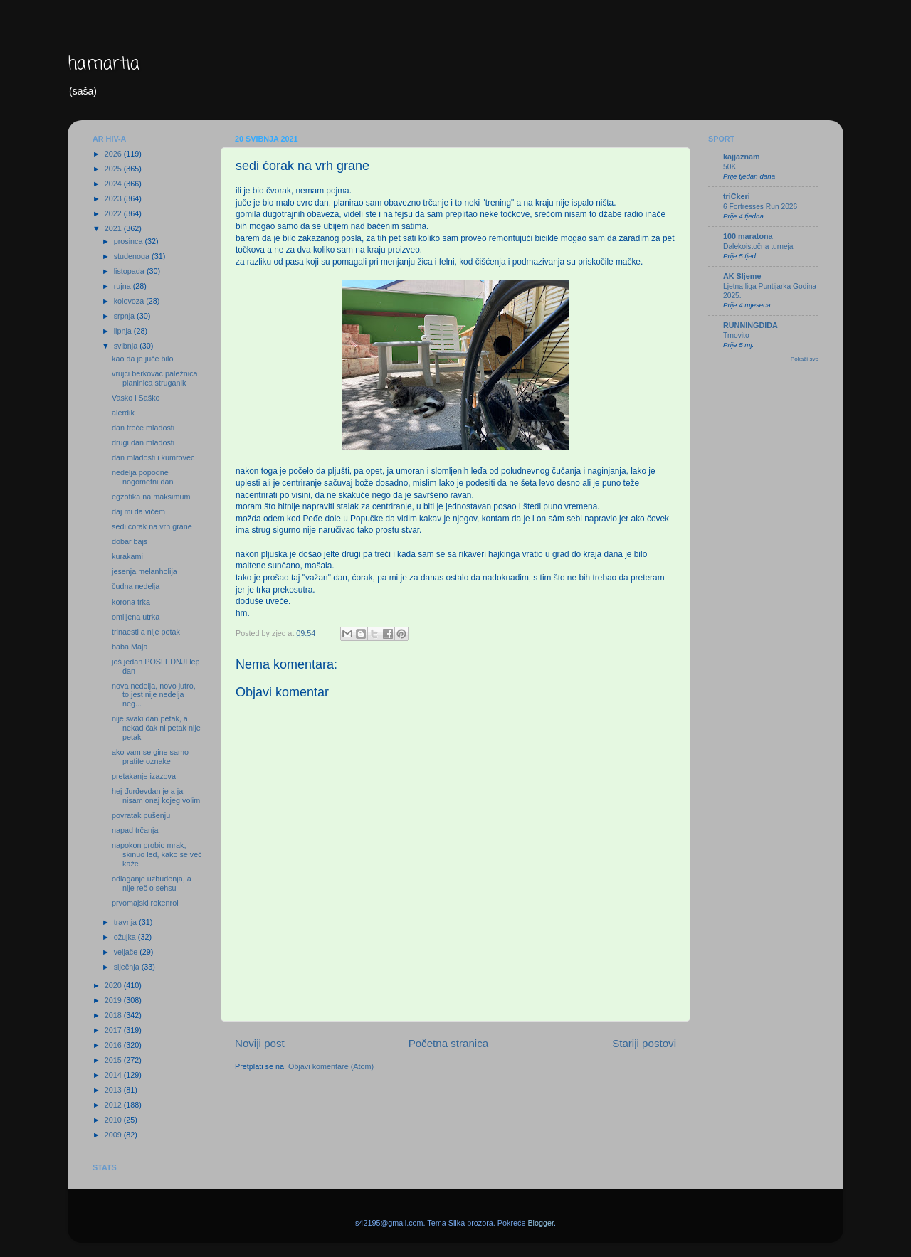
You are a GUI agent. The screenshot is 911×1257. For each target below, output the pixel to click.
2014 (114, 1075)
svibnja (127, 345)
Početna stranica (449, 1043)
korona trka (131, 602)
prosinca (129, 241)
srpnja (125, 316)
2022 (114, 213)
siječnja (128, 966)
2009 (114, 1134)
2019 (114, 1000)
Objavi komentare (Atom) (331, 1066)
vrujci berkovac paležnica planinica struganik (155, 378)
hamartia (103, 64)
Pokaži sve (804, 359)
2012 (114, 1104)
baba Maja (129, 646)
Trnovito (736, 335)
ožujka (126, 937)
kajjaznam (741, 156)
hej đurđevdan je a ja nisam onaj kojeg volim (156, 796)
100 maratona (748, 236)
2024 (114, 183)
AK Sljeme (742, 276)
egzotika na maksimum (151, 496)
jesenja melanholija (144, 571)
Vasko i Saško (136, 397)
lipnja (124, 331)
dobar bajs (129, 541)
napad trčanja (135, 830)
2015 (114, 1060)
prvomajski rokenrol (145, 902)
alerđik (123, 412)
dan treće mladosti (143, 427)
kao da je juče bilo (142, 358)
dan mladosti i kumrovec (153, 457)
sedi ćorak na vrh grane (152, 526)
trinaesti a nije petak (146, 631)
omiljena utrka (135, 616)
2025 (114, 168)
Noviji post (260, 1043)
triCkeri (736, 196)
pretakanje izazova (144, 776)
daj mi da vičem (138, 511)
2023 (114, 198)
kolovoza (130, 301)
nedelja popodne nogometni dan (142, 477)
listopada (130, 271)
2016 (114, 1045)
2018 (114, 1015)
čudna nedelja (135, 586)
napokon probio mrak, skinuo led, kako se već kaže (157, 854)
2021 (114, 228)
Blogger (540, 1223)
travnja (126, 922)
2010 (114, 1119)
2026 (114, 153)
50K (729, 167)
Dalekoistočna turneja (758, 246)
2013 (114, 1090)
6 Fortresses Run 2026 (760, 207)
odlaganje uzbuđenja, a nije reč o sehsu (151, 883)
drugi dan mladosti (143, 442)
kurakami (127, 556)
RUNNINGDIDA (750, 325)
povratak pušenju (141, 815)
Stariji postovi (644, 1043)
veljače (127, 952)
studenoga (133, 256)
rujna (123, 286)
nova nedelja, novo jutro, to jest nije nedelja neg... (154, 695)
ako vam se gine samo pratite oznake (150, 756)
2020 (114, 985)
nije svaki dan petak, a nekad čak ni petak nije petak (156, 727)
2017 (114, 1030)
